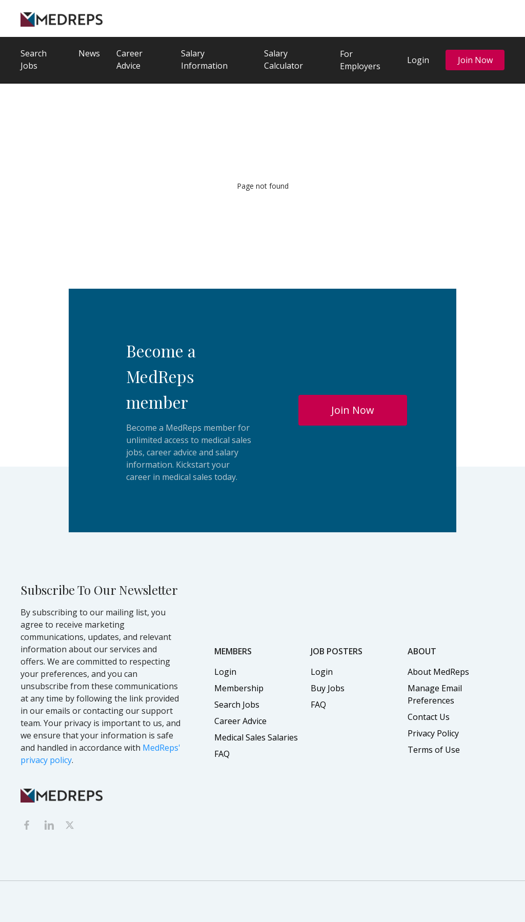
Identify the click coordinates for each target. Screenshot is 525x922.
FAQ (222, 753)
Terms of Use (434, 749)
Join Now (475, 60)
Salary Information (204, 59)
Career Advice (129, 59)
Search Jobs (34, 59)
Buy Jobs (328, 688)
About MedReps (438, 671)
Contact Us (429, 717)
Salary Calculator (283, 59)
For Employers (360, 60)
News (89, 53)
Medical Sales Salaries (256, 737)
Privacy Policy (433, 733)
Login (418, 60)
